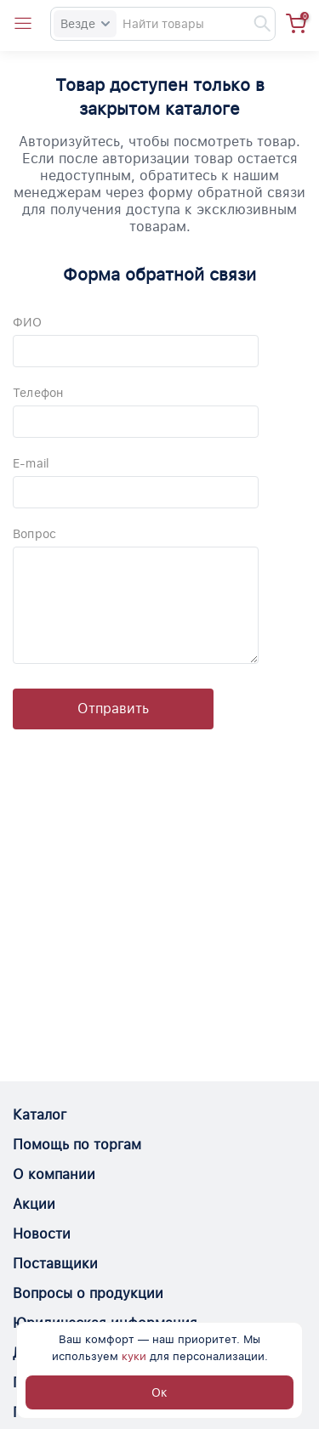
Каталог (39, 1115)
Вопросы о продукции (88, 1293)
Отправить (113, 708)
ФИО (28, 322)
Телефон (38, 393)
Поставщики (55, 1264)
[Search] (163, 24)
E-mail (31, 463)
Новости (42, 1234)
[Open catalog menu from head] (23, 24)
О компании (54, 1174)
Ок (159, 1392)
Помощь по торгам (77, 1145)
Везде (85, 24)
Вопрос (34, 534)
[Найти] (254, 24)
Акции (34, 1204)
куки (134, 1356)
